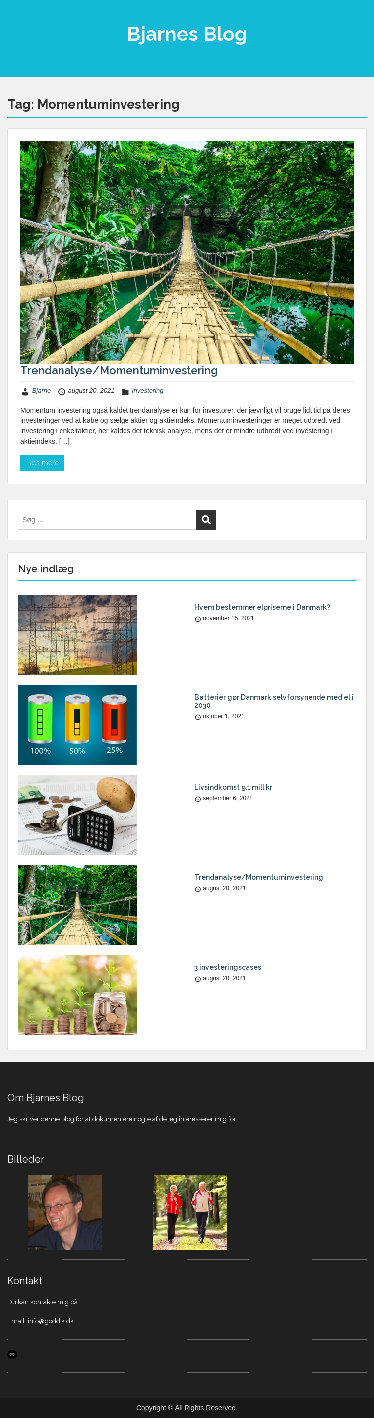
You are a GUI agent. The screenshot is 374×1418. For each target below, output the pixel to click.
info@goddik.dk (51, 1321)
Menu (17, 17)
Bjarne (41, 390)
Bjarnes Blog (187, 33)
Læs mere (42, 463)
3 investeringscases (227, 967)
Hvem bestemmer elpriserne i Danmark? (262, 607)
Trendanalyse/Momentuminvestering (119, 370)
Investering (148, 390)
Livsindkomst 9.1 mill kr (233, 787)
